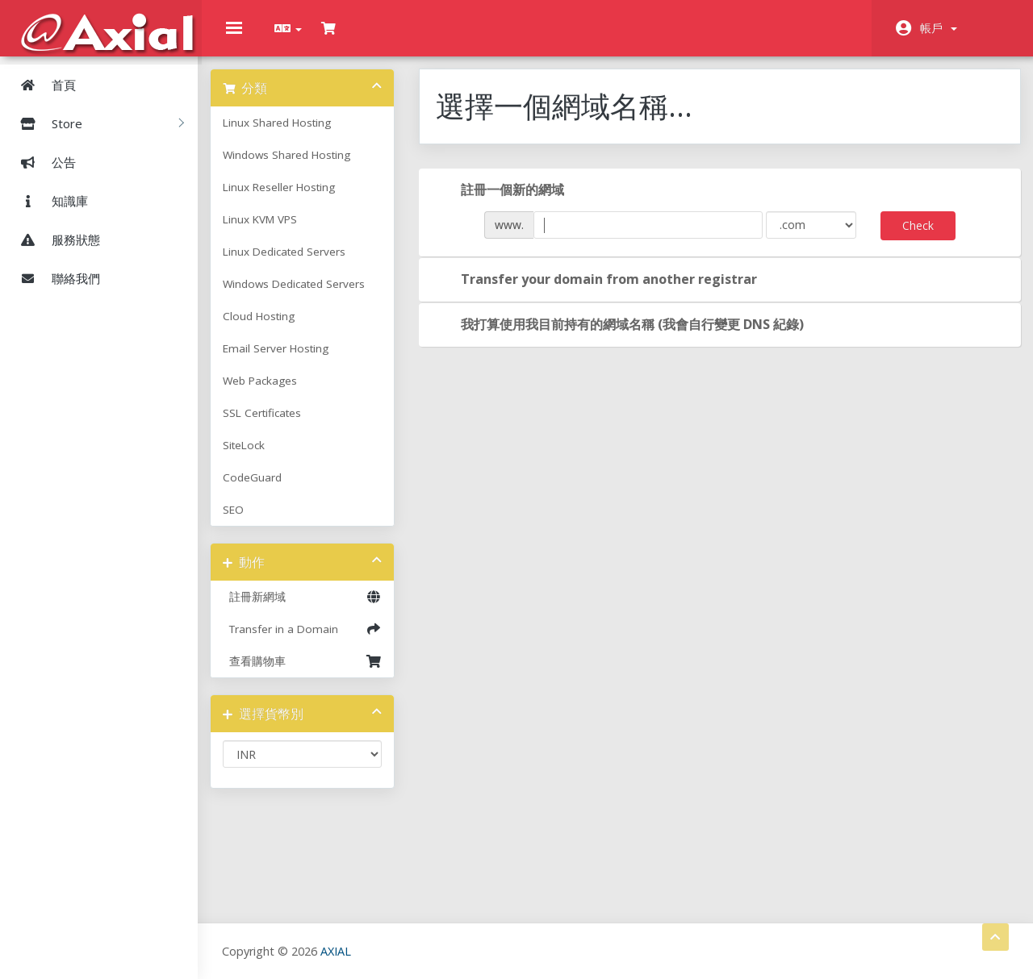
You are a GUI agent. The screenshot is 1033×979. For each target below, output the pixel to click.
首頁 (42, 84)
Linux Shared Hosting (293, 134)
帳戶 (938, 27)
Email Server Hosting (292, 360)
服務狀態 (54, 239)
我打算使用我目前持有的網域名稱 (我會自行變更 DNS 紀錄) (628, 337)
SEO (249, 521)
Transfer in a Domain (315, 641)
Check (909, 237)
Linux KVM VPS (276, 231)
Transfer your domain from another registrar (605, 292)
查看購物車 (315, 673)
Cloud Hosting (275, 328)
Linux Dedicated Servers (300, 263)
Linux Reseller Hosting (295, 199)
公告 (42, 161)
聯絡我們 (54, 277)
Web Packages (276, 392)
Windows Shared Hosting (302, 167)
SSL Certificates (278, 425)
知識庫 (48, 200)
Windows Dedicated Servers (310, 296)
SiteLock (260, 457)
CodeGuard (268, 489)
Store (96, 123)
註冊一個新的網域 (508, 202)
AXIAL (339, 950)
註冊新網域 (315, 609)
